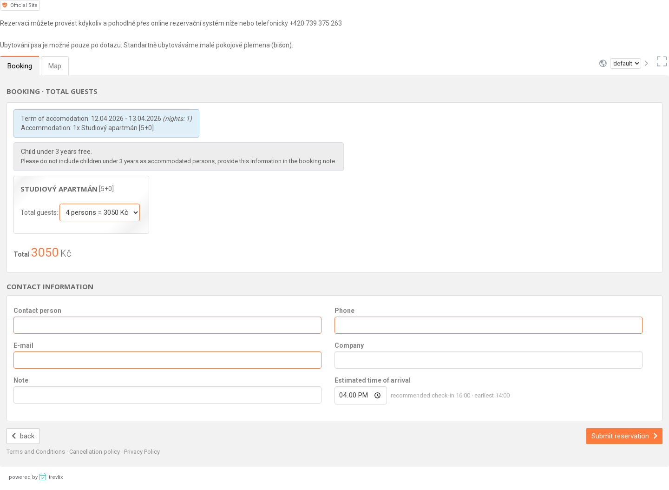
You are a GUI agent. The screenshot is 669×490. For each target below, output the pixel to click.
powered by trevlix (36, 476)
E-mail (23, 345)
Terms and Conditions (36, 451)
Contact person (37, 310)
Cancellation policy (95, 451)
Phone (344, 310)
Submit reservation (624, 436)
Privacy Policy (142, 451)
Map (54, 66)
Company (349, 345)
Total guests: (39, 212)
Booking (19, 66)
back (23, 436)
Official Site (20, 5)
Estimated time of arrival (372, 380)
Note (20, 380)
